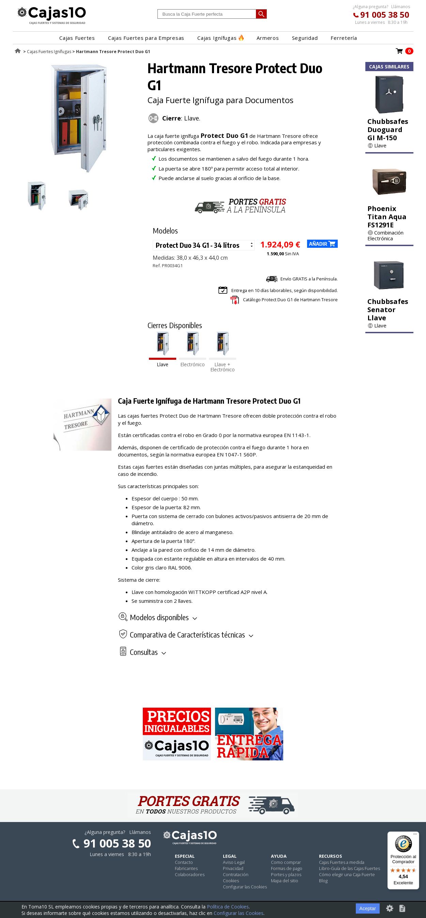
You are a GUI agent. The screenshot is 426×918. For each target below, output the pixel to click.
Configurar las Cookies (245, 887)
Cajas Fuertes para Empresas (146, 37)
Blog (323, 880)
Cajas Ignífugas (220, 37)
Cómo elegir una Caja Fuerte (347, 874)
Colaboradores (189, 874)
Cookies (231, 880)
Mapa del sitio (284, 880)
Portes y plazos (286, 874)
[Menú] (415, 836)
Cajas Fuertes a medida (341, 862)
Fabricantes (186, 868)
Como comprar (286, 862)
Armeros (268, 37)
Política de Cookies (228, 906)
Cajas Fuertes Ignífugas (49, 51)
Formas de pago (286, 868)
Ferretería (344, 37)
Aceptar (368, 908)
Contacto (184, 862)
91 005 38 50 (384, 14)
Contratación (235, 874)
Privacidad (233, 868)
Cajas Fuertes (77, 37)
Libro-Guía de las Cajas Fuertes (349, 868)
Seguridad (305, 37)
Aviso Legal (234, 862)
